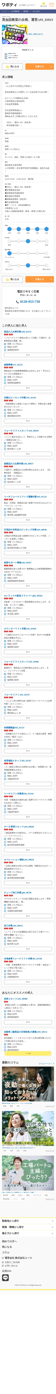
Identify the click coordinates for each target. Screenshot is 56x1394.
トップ (4, 12)
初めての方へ (9, 1345)
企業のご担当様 (12, 1366)
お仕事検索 (15, 12)
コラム (6, 1356)
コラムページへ (45, 1157)
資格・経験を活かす (36, 36)
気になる (12, 73)
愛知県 (25, 12)
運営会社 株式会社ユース (18, 1361)
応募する (39, 74)
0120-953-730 (30, 330)
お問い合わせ (11, 1369)
